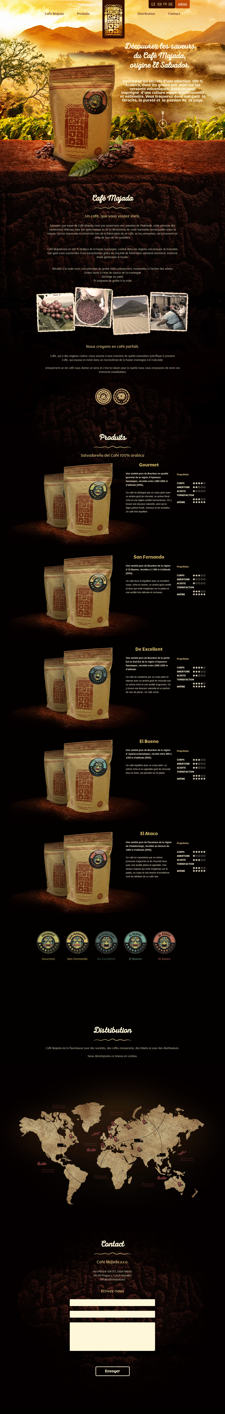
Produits (83, 13)
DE (171, 4)
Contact (174, 13)
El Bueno (135, 959)
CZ (153, 4)
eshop (182, 4)
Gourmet (48, 959)
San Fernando (77, 959)
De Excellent (106, 959)
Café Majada (54, 13)
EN (160, 4)
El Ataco (164, 959)
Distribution (146, 13)
